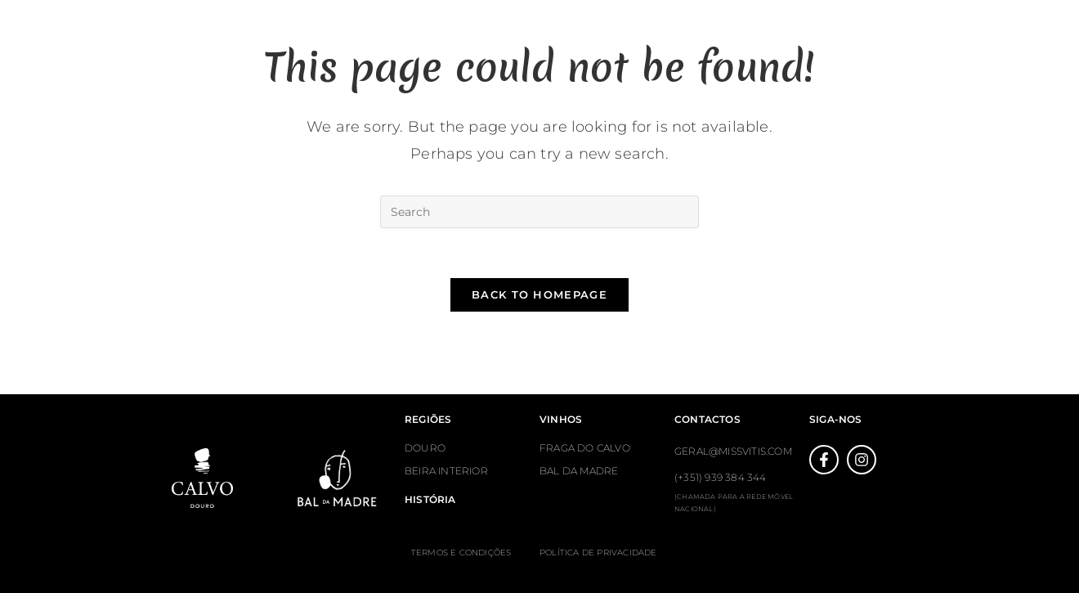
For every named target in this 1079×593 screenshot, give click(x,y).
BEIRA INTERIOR (446, 471)
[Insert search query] (539, 211)
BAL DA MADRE (579, 471)
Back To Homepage (539, 294)
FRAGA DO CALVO (585, 448)
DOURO (425, 448)
